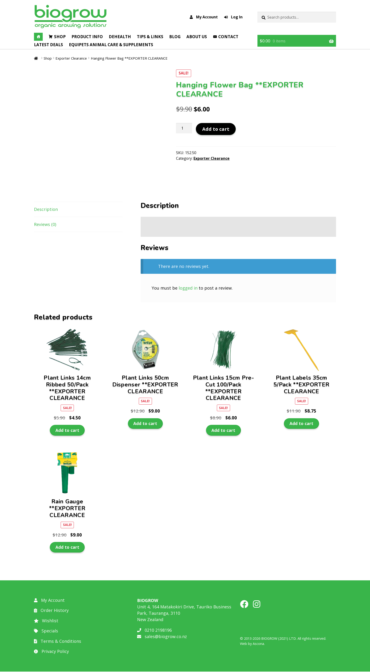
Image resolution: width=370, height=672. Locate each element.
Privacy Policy (51, 652)
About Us (196, 36)
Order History (51, 611)
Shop (60, 36)
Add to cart (215, 129)
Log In (233, 17)
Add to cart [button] (67, 431)
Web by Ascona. (252, 644)
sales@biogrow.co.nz (162, 637)
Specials (46, 631)
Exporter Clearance (71, 58)
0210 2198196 (154, 630)
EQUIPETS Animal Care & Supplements (111, 44)
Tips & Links (150, 36)
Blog (175, 36)
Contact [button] (228, 36)
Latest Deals (48, 44)
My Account (204, 17)
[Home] (38, 37)
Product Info (87, 36)
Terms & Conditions (57, 641)
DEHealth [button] (120, 36)
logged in (188, 288)
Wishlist (46, 621)
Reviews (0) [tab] (45, 225)
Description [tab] (46, 210)
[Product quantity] (184, 128)
